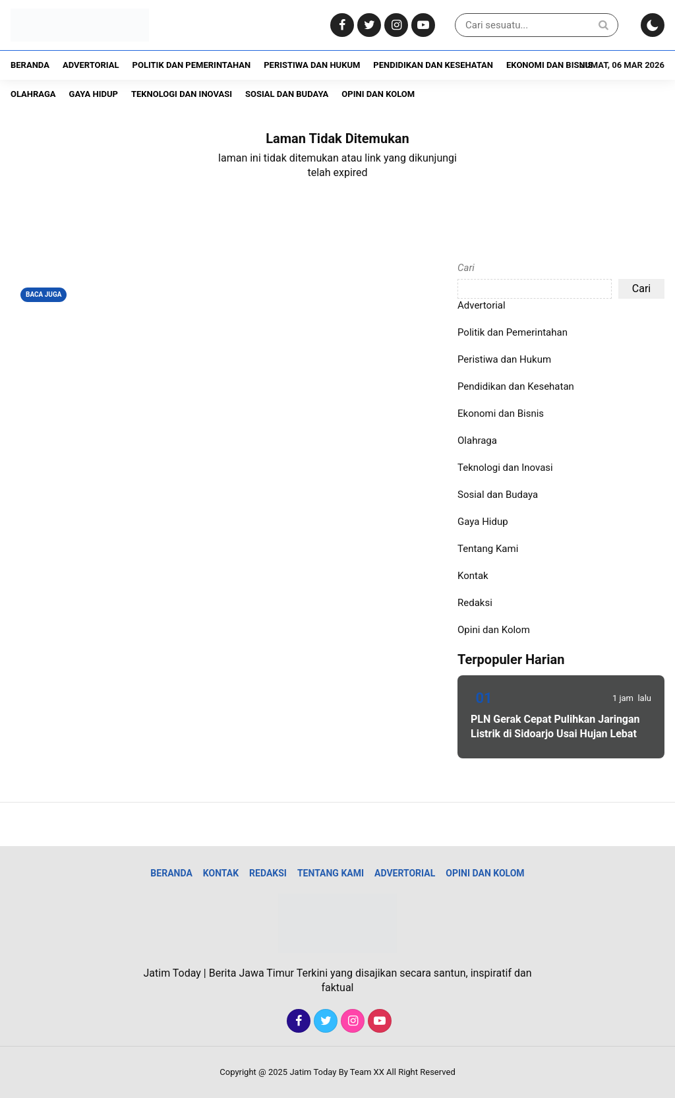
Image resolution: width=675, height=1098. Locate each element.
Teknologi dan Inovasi (181, 94)
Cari (466, 268)
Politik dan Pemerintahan (191, 65)
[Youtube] (421, 25)
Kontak (472, 576)
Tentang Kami (487, 549)
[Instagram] (394, 25)
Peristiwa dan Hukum (312, 65)
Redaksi (474, 603)
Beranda (30, 65)
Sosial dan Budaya (286, 94)
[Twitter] (367, 25)
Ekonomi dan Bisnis (549, 65)
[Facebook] (340, 25)
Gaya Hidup (93, 94)
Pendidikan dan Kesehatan (433, 65)
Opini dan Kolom (378, 94)
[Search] (603, 24)
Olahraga (33, 94)
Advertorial (91, 65)
